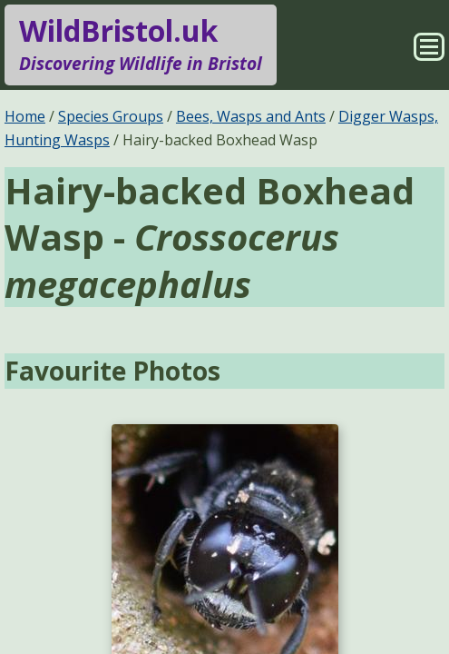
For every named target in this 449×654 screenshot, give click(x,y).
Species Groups (110, 116)
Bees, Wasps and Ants (251, 116)
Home (25, 116)
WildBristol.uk (140, 44)
